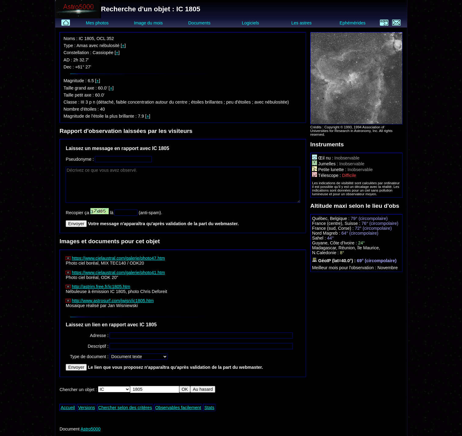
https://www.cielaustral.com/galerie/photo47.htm (118, 258)
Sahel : (319, 238)
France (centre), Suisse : (337, 223)
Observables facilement (178, 407)
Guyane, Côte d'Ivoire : (335, 242)
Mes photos (97, 22)
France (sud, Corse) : (333, 228)
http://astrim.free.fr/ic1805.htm (101, 286)
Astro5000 (91, 429)
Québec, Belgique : (331, 218)
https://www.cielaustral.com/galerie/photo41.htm (118, 272)
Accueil (68, 407)
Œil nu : (323, 158)
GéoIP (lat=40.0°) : (334, 260)
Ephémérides (353, 22)
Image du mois (148, 22)
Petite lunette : (329, 169)
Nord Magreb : (326, 233)
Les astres (301, 22)
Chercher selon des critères (125, 407)
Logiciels (250, 22)
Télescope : (327, 175)
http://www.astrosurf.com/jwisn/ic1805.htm (113, 300)
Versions (86, 407)
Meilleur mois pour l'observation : (344, 267)
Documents (199, 22)
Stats (209, 407)
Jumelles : (325, 163)
